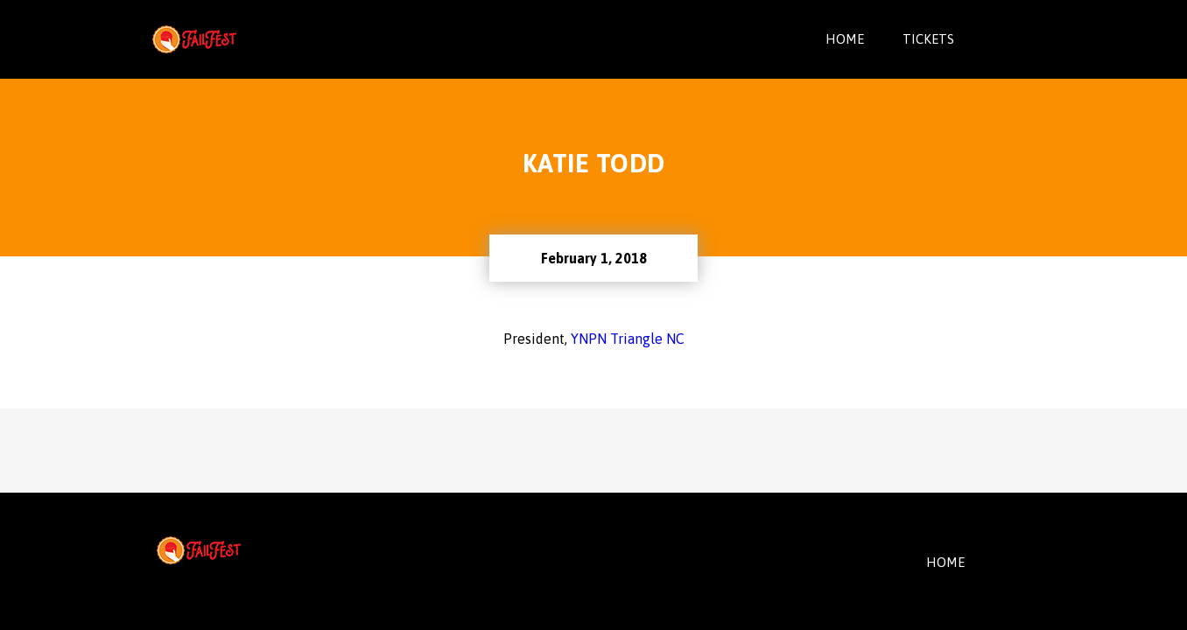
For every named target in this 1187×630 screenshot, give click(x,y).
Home (844, 39)
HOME (945, 562)
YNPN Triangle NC (628, 338)
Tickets (928, 39)
